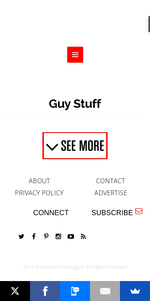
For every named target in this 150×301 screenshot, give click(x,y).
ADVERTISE (110, 192)
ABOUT (39, 180)
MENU (75, 55)
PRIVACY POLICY (39, 192)
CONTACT (110, 180)
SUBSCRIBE (117, 212)
